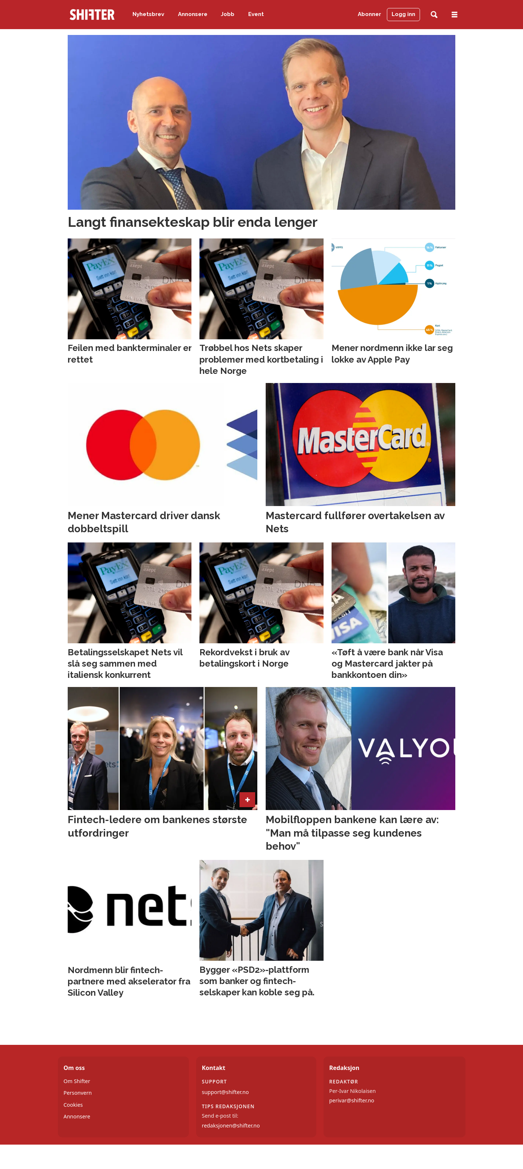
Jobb (227, 14)
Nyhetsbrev (148, 14)
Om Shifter (77, 1081)
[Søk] (434, 15)
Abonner (369, 14)
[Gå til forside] (92, 14)
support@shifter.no (225, 1092)
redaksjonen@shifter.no (231, 1125)
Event (256, 14)
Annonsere (192, 14)
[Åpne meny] (454, 14)
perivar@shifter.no (352, 1100)
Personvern (78, 1092)
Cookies (73, 1104)
